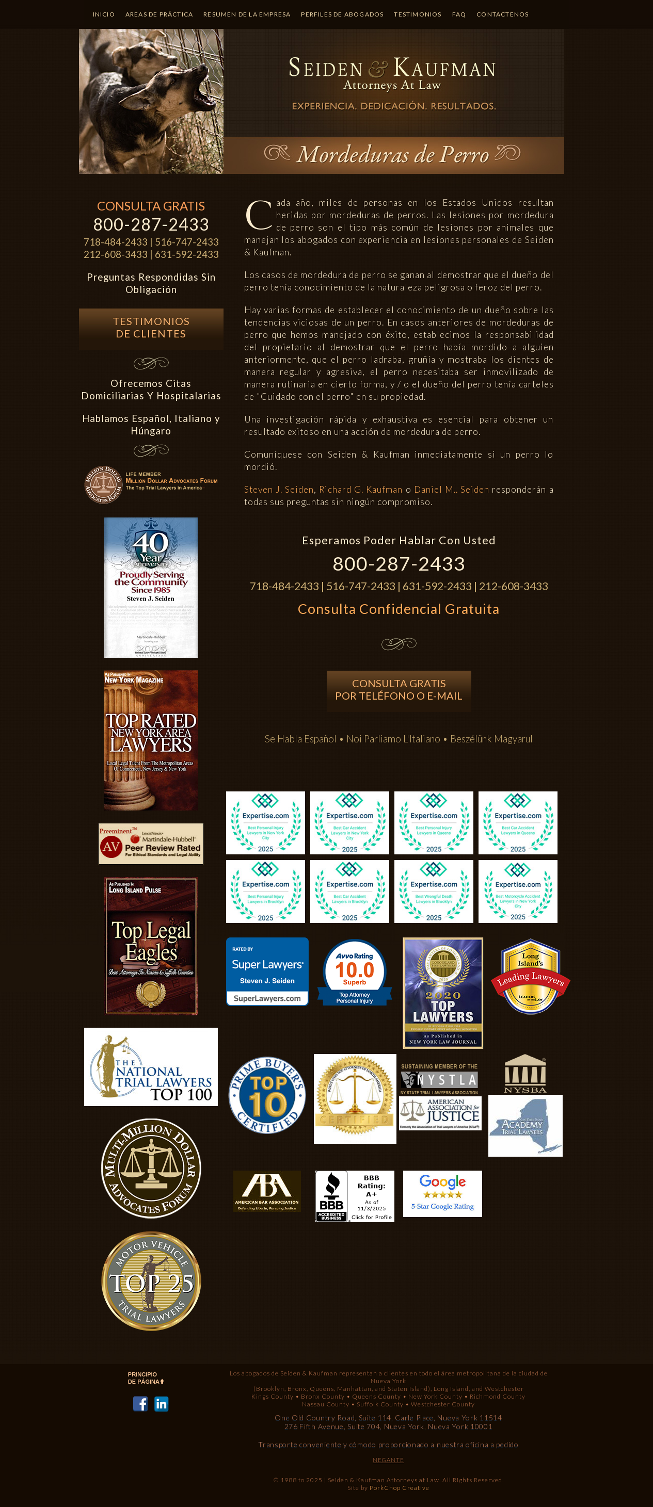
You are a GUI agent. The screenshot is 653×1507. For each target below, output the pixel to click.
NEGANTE (388, 1459)
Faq (459, 14)
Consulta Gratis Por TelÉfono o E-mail (399, 689)
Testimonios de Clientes (151, 327)
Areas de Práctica (159, 14)
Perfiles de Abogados (342, 14)
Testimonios (417, 14)
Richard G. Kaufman (361, 489)
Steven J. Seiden (279, 489)
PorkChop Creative (399, 1488)
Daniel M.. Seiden (451, 489)
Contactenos (502, 14)
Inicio (104, 14)
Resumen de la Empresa (247, 14)
